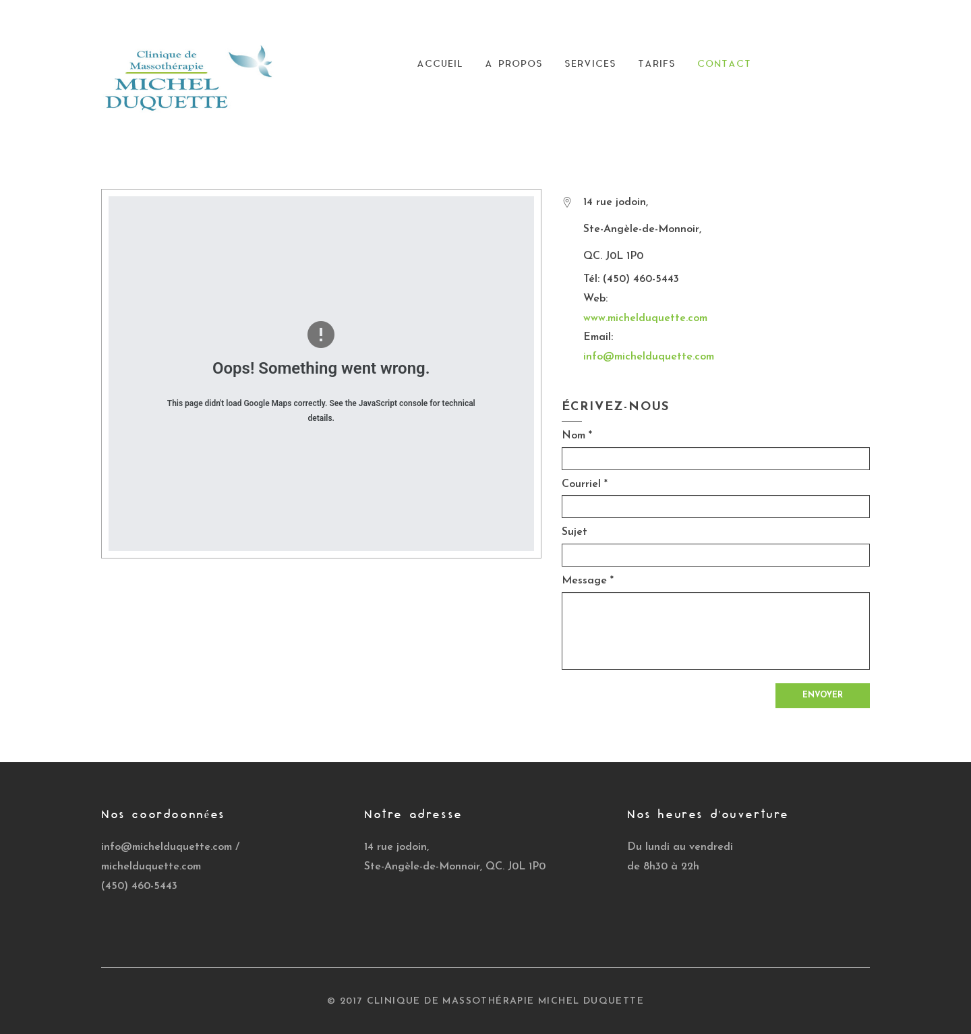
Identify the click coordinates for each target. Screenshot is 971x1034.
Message (588, 580)
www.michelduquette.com (645, 318)
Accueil (440, 64)
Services (590, 64)
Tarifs (657, 64)
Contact (724, 64)
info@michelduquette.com (648, 356)
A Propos (514, 64)
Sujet (574, 532)
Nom (577, 435)
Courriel (585, 484)
